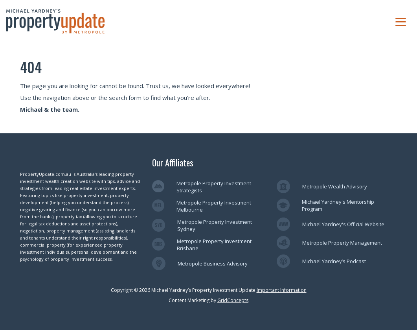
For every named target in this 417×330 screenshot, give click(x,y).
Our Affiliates (172, 162)
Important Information (282, 290)
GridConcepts (232, 300)
